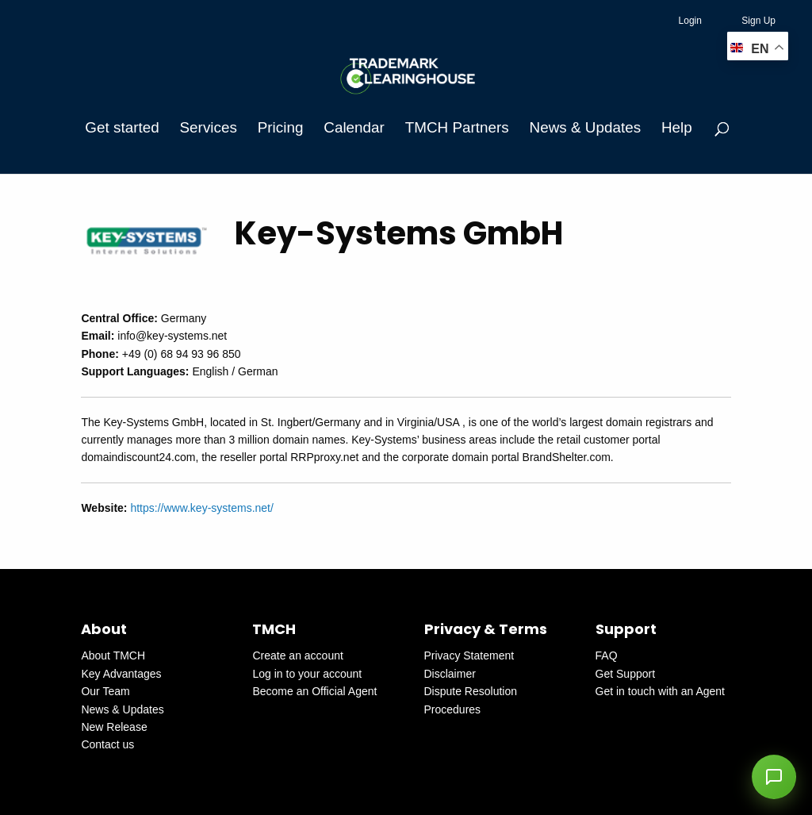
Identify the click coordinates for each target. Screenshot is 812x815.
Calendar (354, 127)
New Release (114, 727)
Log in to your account (307, 673)
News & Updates (585, 127)
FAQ (607, 655)
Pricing (281, 127)
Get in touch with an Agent (660, 691)
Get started (122, 127)
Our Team (105, 691)
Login (690, 20)
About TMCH (113, 655)
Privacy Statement (469, 655)
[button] (774, 777)
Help (676, 127)
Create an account (297, 655)
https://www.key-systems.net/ (202, 508)
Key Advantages (121, 673)
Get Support (626, 673)
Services (208, 127)
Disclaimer (450, 673)
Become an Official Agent (314, 691)
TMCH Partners (457, 127)
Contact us (107, 744)
